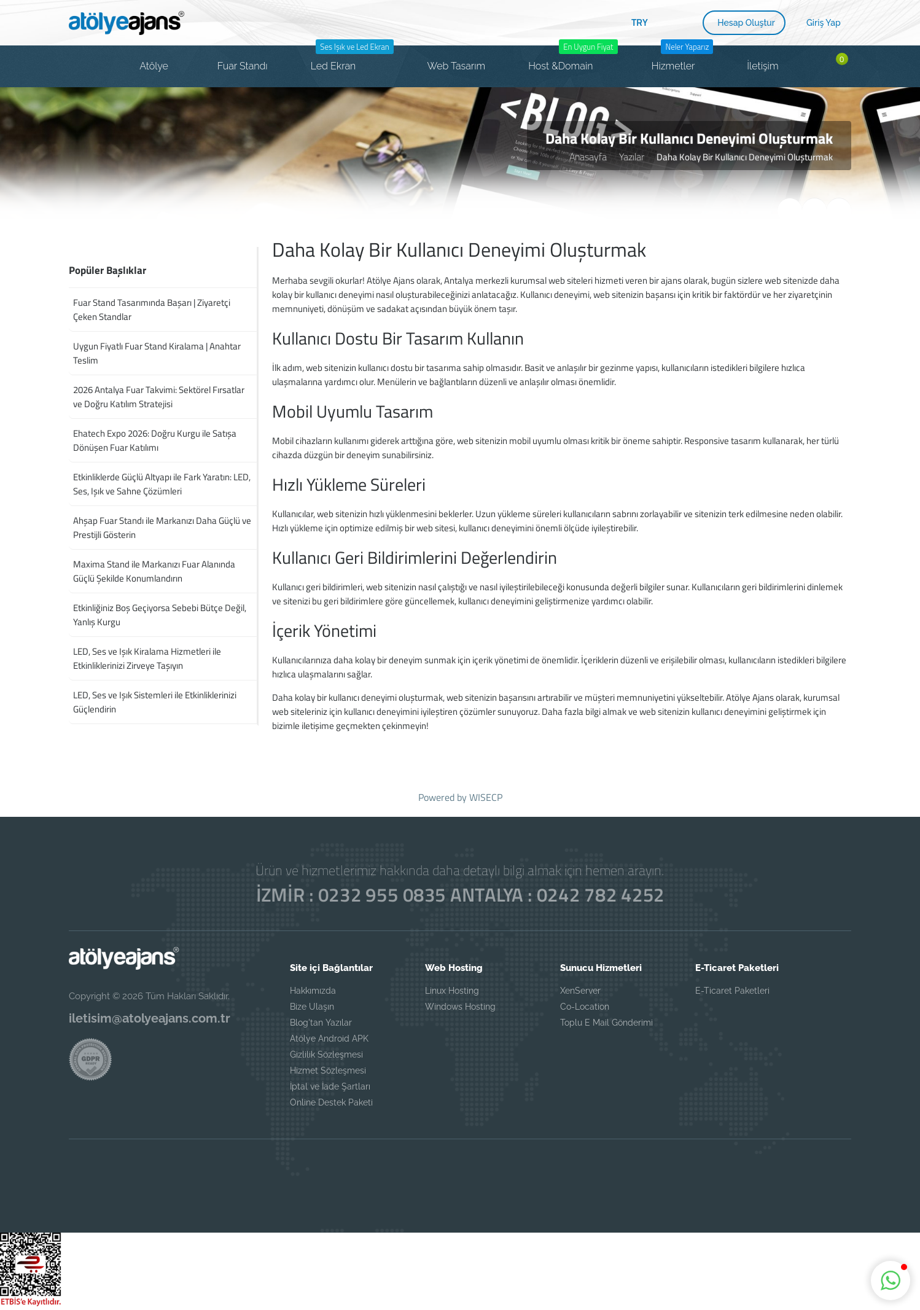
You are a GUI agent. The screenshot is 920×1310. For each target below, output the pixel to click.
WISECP (485, 797)
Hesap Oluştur (746, 23)
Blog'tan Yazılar (321, 1022)
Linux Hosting (452, 991)
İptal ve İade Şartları (330, 1086)
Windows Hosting (460, 1007)
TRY (639, 22)
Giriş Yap (823, 23)
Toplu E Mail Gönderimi (606, 1022)
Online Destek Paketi (331, 1102)
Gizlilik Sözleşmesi (326, 1054)
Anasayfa (588, 156)
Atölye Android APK (329, 1038)
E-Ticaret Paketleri (732, 991)
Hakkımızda (313, 991)
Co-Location (584, 1007)
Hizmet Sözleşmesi (328, 1070)
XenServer (580, 991)
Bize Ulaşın (312, 1007)
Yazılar (631, 156)
